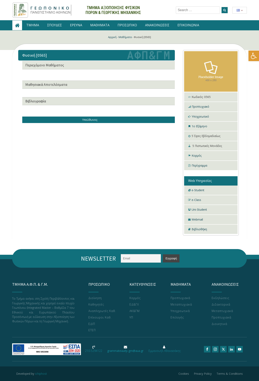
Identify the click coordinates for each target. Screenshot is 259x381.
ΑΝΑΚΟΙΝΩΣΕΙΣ (157, 25)
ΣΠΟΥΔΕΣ (54, 25)
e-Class (196, 200)
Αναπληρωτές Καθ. (102, 311)
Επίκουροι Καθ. (99, 317)
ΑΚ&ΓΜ (135, 311)
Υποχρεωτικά (180, 311)
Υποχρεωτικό (200, 116)
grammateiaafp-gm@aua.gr (125, 351)
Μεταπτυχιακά (181, 304)
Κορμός (197, 155)
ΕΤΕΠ (92, 330)
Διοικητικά (219, 324)
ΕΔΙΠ (91, 324)
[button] (253, 56)
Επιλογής (177, 317)
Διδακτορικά (221, 304)
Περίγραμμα (199, 165)
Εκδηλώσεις (220, 298)
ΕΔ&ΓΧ (134, 304)
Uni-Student (199, 209)
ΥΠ (131, 317)
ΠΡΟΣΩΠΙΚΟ (127, 25)
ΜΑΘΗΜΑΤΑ (99, 25)
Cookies (183, 374)
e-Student (198, 190)
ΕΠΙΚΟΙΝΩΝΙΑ (188, 25)
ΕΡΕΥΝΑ (76, 25)
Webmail (197, 219)
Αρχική (112, 37)
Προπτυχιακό (200, 106)
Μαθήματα (125, 37)
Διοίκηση (95, 298)
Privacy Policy (203, 374)
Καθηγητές (96, 304)
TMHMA (32, 25)
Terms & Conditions (230, 374)
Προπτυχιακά (180, 298)
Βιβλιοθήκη (199, 229)
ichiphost (41, 374)
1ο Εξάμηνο (199, 126)
